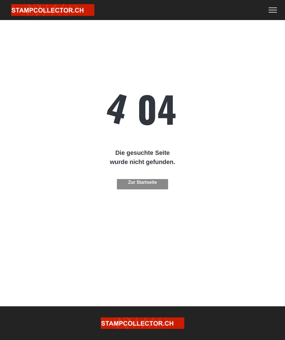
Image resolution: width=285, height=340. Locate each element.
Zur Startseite (142, 182)
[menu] (273, 10)
